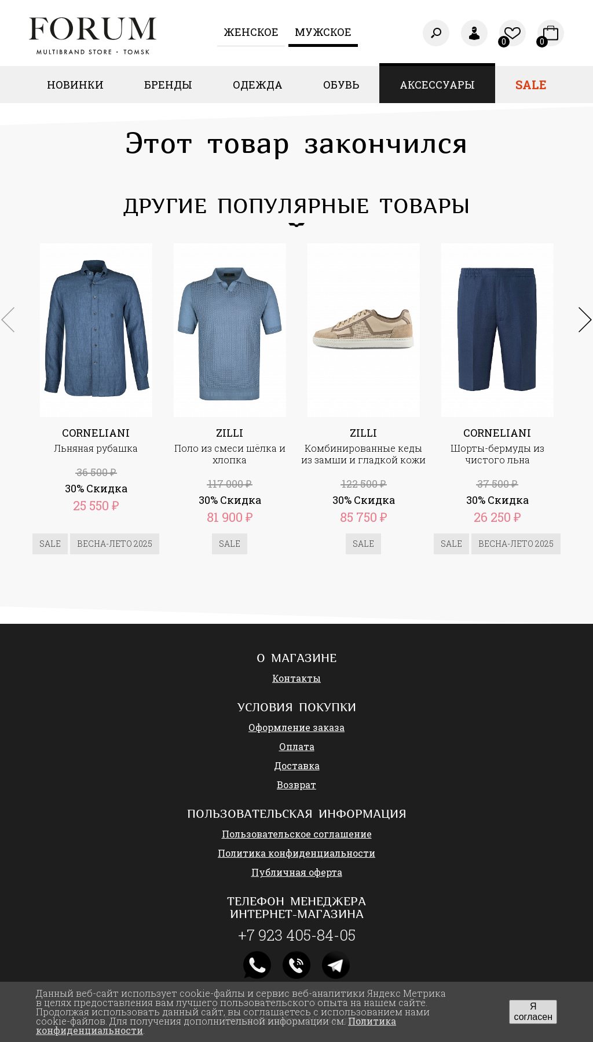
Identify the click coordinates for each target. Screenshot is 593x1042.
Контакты (296, 678)
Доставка (297, 765)
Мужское (323, 32)
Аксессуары (437, 85)
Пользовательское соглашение (297, 834)
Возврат (296, 784)
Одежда (258, 85)
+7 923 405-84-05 (297, 934)
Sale (531, 84)
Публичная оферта (296, 872)
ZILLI (229, 433)
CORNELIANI (96, 433)
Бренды (168, 85)
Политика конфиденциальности (296, 853)
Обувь (341, 85)
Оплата (296, 746)
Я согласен (533, 1011)
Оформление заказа (296, 727)
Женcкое (251, 32)
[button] (585, 319)
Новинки (75, 85)
